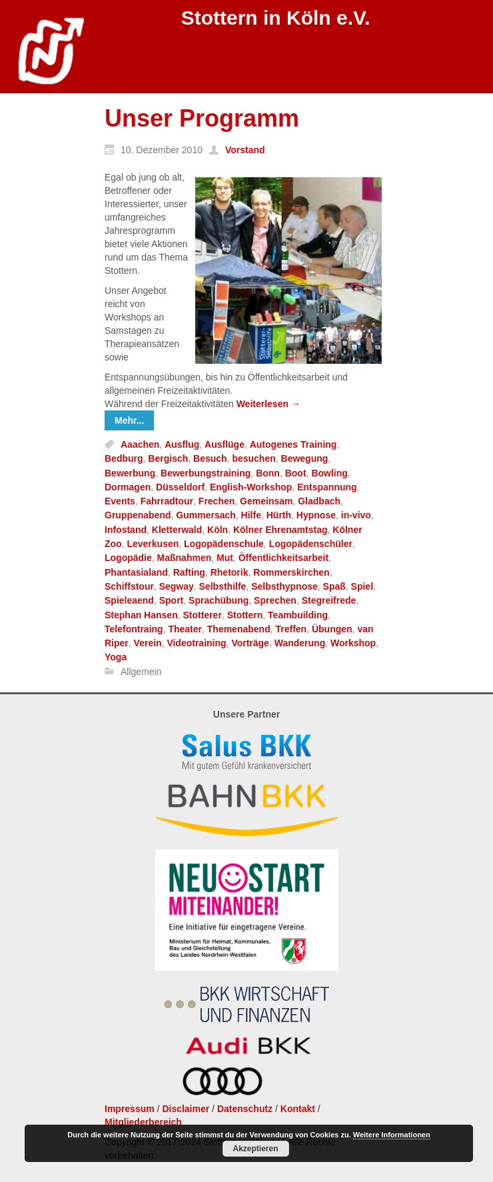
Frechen (217, 501)
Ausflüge (225, 444)
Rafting (189, 572)
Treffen (290, 629)
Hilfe (251, 515)
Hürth (278, 515)
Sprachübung (218, 601)
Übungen (332, 629)
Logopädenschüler (310, 543)
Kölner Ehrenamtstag (280, 529)
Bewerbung (130, 473)
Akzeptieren (255, 1148)
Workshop (353, 643)
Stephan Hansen (141, 615)
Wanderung (299, 643)
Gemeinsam (266, 501)
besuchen (253, 459)
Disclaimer (185, 1108)
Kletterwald (177, 529)
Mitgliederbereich (143, 1122)
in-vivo (356, 515)
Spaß (334, 586)
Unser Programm (202, 118)
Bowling (329, 473)
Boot (295, 473)
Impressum (130, 1108)
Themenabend (238, 629)
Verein (148, 643)
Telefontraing (134, 629)
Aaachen (140, 444)
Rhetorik (229, 572)
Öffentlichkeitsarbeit (283, 558)
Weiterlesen (268, 403)
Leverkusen (153, 543)
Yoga (116, 657)
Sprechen (275, 601)
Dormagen (128, 487)
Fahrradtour (167, 501)
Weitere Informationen (391, 1135)
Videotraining (196, 643)
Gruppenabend (138, 515)
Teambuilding (298, 615)
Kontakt (297, 1108)
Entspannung (326, 487)
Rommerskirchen (291, 572)
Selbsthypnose (284, 586)
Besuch (210, 459)
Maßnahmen (184, 558)
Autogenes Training (293, 444)
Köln (217, 529)
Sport (171, 601)
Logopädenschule (224, 543)
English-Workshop (251, 487)
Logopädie (128, 558)
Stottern (245, 615)
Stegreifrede (329, 601)
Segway (176, 586)
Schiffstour (129, 586)
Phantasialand (136, 572)
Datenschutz (244, 1108)
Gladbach (319, 501)
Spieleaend (129, 601)
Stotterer (202, 615)
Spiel (362, 586)
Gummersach (205, 515)
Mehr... (129, 420)
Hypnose (316, 515)
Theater (185, 629)
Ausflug (182, 444)
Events (120, 501)
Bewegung (304, 459)
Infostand (126, 529)
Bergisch (168, 459)
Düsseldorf (180, 487)
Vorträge (250, 643)
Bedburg (124, 459)
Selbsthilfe (222, 586)
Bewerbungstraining (205, 473)
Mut (225, 558)
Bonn (268, 473)
